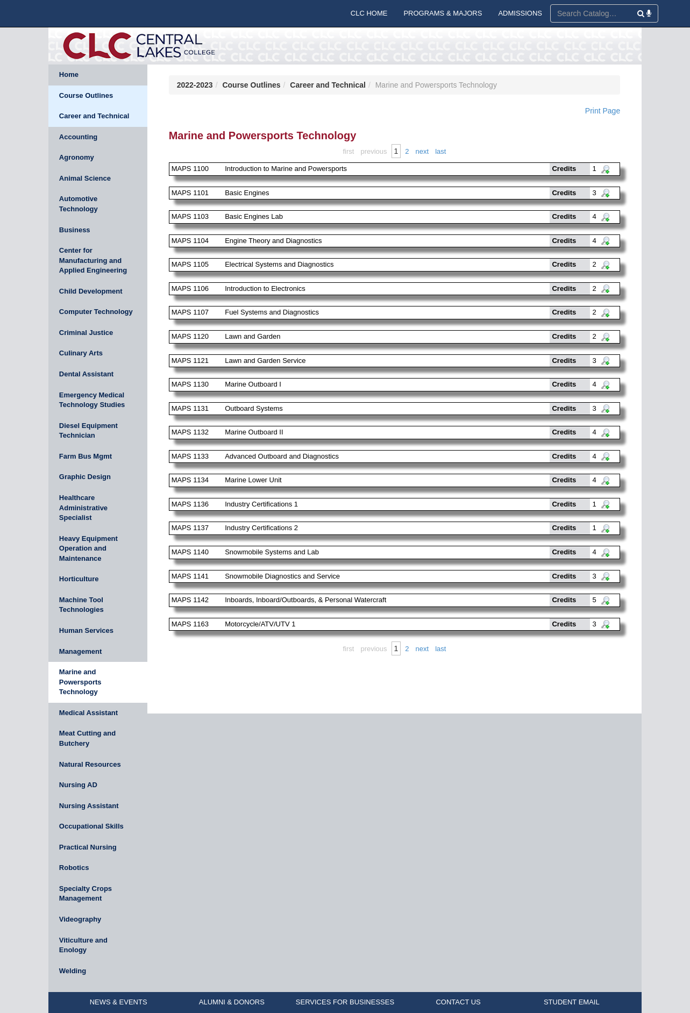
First (348, 151)
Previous (373, 151)
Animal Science (85, 178)
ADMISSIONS (520, 13)
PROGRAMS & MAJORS (442, 13)
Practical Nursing (88, 847)
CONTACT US (458, 1002)
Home (69, 74)
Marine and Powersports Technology (80, 682)
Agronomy (76, 157)
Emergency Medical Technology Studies (92, 400)
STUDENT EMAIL (572, 1002)
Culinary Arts (81, 353)
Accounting (78, 137)
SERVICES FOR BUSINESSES (345, 1002)
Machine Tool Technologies (81, 605)
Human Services (86, 630)
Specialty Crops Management (85, 893)
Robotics (74, 868)
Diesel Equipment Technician (88, 431)
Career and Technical (94, 116)
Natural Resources (90, 764)
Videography (80, 919)
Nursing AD (78, 785)
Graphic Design (85, 477)
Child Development (91, 291)
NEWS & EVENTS (118, 1002)
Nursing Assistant (89, 806)
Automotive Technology (78, 204)
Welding (72, 971)
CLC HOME (369, 13)
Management (80, 651)
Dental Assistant (86, 374)
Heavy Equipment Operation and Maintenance (88, 548)
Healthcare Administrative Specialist (83, 508)
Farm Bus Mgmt (85, 456)
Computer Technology (96, 312)
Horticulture (79, 579)
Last (440, 151)
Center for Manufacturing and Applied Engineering (93, 260)
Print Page (602, 110)
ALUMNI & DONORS (232, 1002)
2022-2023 (195, 85)
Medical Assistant (88, 713)
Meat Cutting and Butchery (87, 738)
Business (74, 230)
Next (422, 151)
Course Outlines (86, 95)
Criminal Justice (86, 333)
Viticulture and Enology (83, 945)
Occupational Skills (91, 826)
